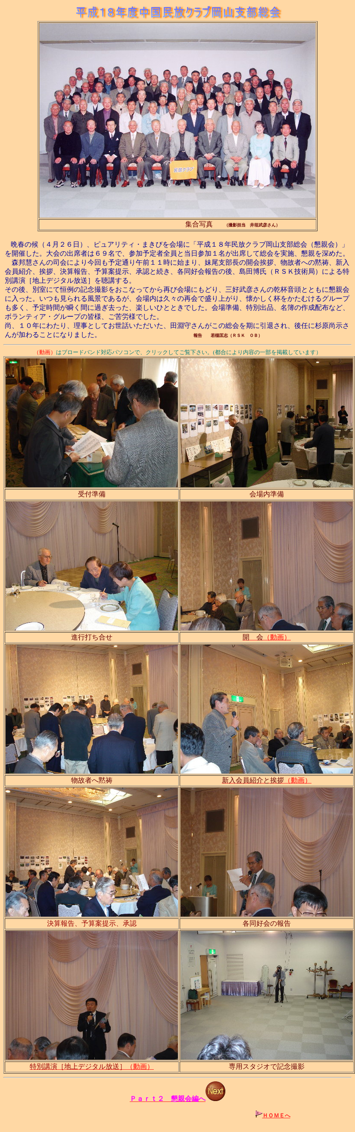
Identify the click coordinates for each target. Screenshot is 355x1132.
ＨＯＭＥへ (276, 1115)
